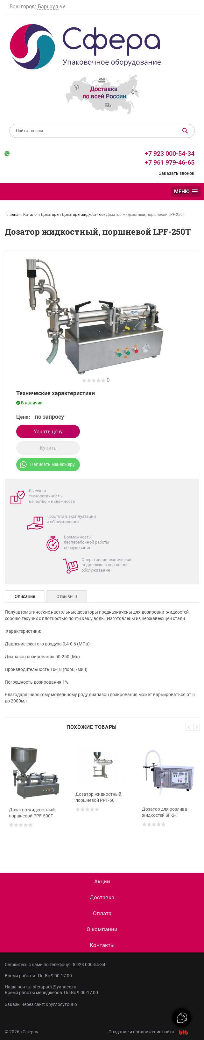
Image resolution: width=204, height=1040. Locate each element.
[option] (35, 796)
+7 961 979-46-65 (169, 162)
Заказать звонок (176, 173)
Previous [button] (189, 727)
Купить (48, 448)
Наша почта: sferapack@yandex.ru (40, 986)
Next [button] (196, 727)
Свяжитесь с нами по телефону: (39, 964)
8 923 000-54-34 (89, 964)
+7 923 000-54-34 (168, 153)
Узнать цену (48, 432)
